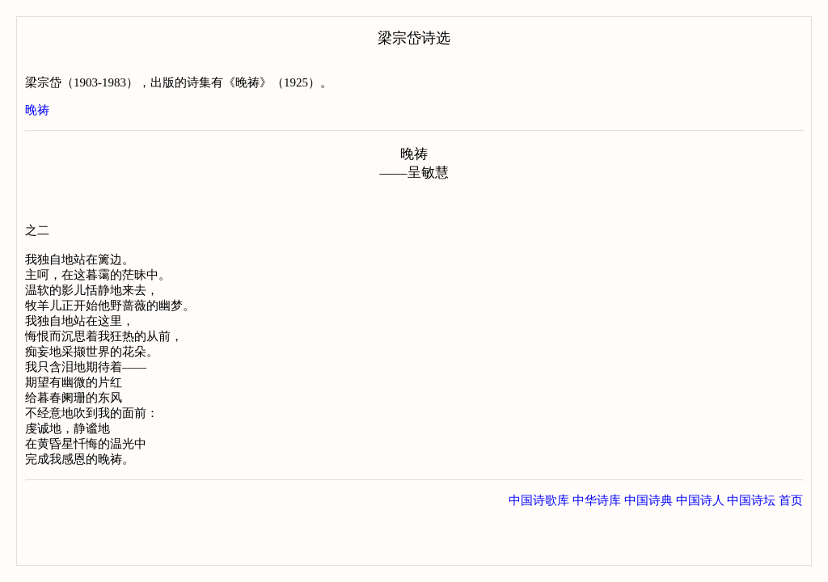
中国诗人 (700, 500)
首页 (791, 500)
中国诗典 (648, 500)
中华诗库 (596, 500)
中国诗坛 (751, 500)
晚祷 (37, 109)
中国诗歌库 (539, 500)
